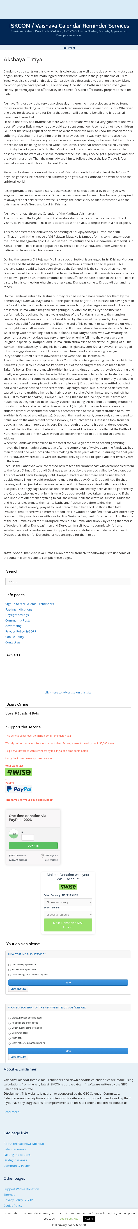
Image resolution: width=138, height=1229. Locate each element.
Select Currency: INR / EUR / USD (61, 895)
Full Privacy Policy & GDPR (69, 1225)
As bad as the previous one (23, 1023)
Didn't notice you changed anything (26, 1043)
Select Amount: (52, 907)
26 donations (51, 860)
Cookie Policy (14, 637)
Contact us (12, 642)
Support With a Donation (21, 1189)
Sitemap (9, 1194)
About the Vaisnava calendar (24, 1144)
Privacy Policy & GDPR (20, 631)
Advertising (13, 626)
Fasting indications (18, 609)
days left (51, 855)
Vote (68, 982)
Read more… (13, 1112)
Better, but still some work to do (25, 1028)
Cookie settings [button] (69, 1218)
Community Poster (18, 620)
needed (17, 855)
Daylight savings (17, 615)
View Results (18, 988)
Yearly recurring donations (22, 969)
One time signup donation (22, 964)
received (18, 859)
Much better (15, 1038)
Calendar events (15, 1149)
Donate (33, 845)
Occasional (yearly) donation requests (28, 974)
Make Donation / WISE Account (68, 925)
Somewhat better (18, 1033)
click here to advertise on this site (68, 692)
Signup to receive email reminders (29, 604)
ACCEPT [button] (89, 1218)
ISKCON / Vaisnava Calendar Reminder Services (69, 26)
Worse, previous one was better (25, 1018)
